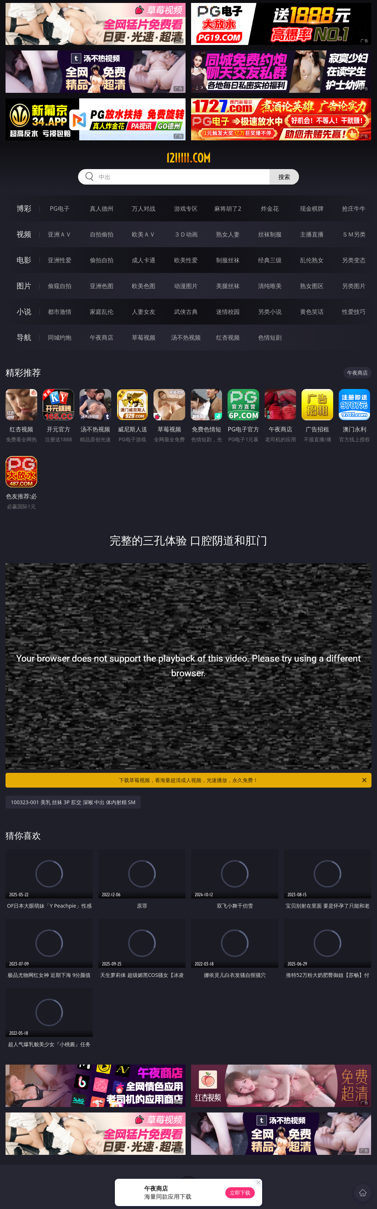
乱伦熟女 (312, 260)
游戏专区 (186, 208)
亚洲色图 (101, 286)
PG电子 (59, 208)
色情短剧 (270, 337)
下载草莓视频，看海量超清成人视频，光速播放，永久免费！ (243, 780)
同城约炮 (59, 337)
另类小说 (270, 312)
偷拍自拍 (101, 260)
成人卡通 (143, 260)
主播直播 (312, 234)
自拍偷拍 (101, 234)
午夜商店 (101, 337)
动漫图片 (186, 286)
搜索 (284, 177)
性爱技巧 (354, 312)
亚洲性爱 (59, 260)
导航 (24, 337)
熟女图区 (312, 286)
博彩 (24, 208)
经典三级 (270, 260)
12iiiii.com (188, 158)
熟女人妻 (228, 234)
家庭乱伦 (101, 312)
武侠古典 (186, 312)
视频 (24, 234)
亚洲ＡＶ (59, 234)
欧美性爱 (186, 260)
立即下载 (240, 1192)
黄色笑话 (312, 312)
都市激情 (59, 312)
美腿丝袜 (228, 286)
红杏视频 (228, 337)
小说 (24, 311)
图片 (24, 286)
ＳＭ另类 (354, 234)
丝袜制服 (270, 234)
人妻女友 (143, 312)
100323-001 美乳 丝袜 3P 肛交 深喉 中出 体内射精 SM (73, 802)
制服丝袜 (228, 260)
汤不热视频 (186, 337)
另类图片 (354, 286)
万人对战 (143, 208)
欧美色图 (143, 286)
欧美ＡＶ (143, 234)
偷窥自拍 (59, 286)
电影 (24, 260)
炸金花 (270, 208)
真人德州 (101, 208)
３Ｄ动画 (186, 234)
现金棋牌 (312, 208)
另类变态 (354, 260)
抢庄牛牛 (354, 208)
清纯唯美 (270, 286)
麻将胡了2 (227, 208)
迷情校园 (228, 312)
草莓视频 (143, 337)
